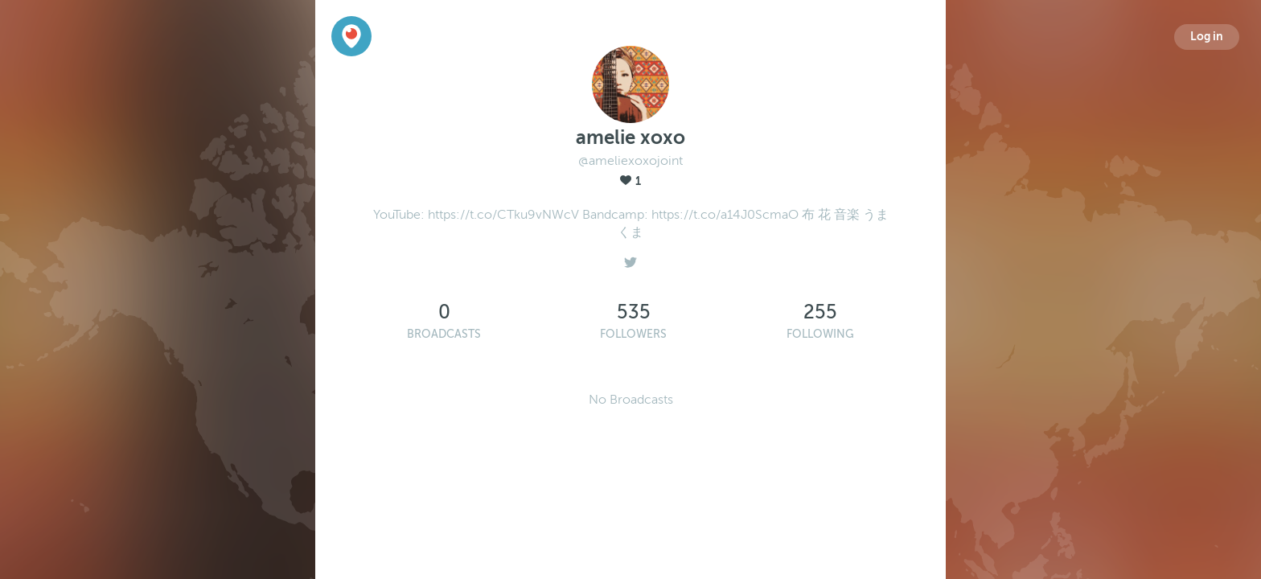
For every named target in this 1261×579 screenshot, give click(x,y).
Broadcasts (444, 334)
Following (820, 334)
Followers (633, 334)
